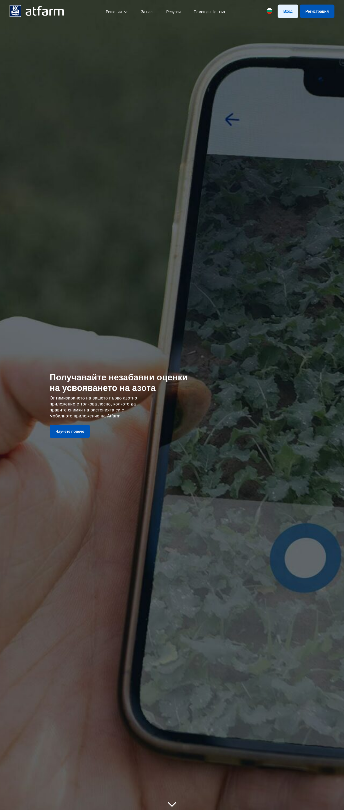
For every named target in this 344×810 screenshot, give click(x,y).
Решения (114, 11)
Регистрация (317, 11)
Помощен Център (209, 11)
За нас (146, 11)
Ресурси (173, 11)
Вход (288, 11)
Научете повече (69, 431)
